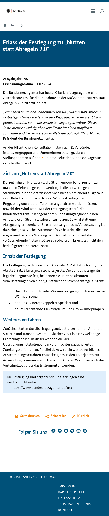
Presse (15, 25)
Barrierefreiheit (72, 492)
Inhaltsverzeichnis (74, 504)
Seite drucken (30, 416)
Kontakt (65, 509)
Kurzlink (83, 416)
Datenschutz (69, 498)
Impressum (67, 486)
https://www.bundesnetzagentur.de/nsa (41, 387)
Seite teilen (58, 416)
